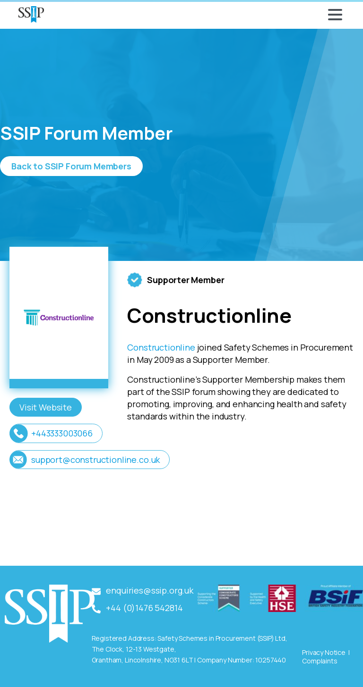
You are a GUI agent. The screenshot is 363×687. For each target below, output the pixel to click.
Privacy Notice (324, 652)
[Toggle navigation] (335, 15)
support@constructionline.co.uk (95, 459)
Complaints (319, 660)
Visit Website (45, 407)
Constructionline (161, 347)
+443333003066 (62, 433)
